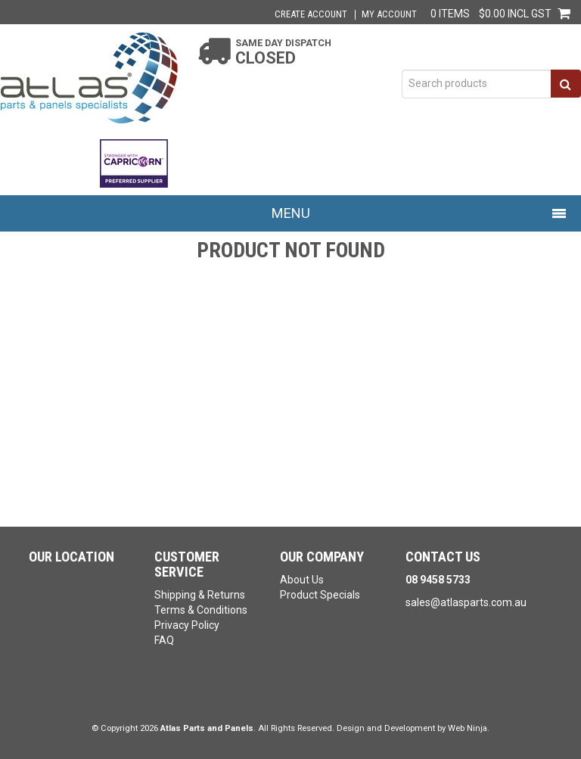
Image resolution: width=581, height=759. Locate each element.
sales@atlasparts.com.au (466, 602)
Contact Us (442, 557)
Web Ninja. (468, 728)
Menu (291, 213)
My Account (389, 15)
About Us (302, 580)
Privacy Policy (186, 625)
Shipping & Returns (199, 595)
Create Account (311, 15)
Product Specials (320, 595)
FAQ (164, 640)
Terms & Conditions (200, 610)
